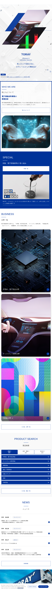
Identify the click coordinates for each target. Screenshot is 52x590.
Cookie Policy (20, 588)
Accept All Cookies (43, 586)
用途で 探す (9, 452)
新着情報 (26, 563)
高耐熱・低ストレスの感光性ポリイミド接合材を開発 (18, 76)
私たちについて (26, 110)
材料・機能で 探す (26, 452)
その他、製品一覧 (26, 490)
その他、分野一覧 (26, 426)
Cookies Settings (32, 586)
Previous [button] (3, 184)
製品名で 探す (42, 452)
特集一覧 (26, 168)
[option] (26, 29)
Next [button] (49, 184)
